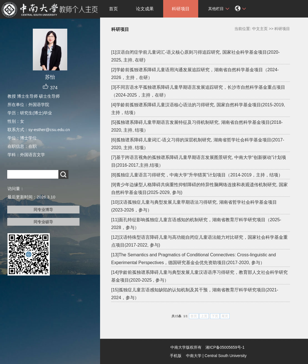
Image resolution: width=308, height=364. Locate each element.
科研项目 (181, 8)
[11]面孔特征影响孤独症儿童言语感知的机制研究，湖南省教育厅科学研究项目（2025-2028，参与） (196, 223)
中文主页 (260, 28)
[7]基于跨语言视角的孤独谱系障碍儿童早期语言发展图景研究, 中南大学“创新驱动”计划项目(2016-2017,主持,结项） (198, 161)
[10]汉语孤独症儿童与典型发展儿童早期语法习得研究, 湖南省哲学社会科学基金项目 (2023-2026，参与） (194, 206)
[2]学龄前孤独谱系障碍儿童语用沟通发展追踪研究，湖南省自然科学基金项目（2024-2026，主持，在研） (195, 73)
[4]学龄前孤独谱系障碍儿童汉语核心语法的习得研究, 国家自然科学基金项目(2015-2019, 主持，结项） (198, 108)
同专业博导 (43, 209)
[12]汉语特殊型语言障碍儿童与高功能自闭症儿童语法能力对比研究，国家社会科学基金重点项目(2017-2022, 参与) (199, 241)
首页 (113, 8)
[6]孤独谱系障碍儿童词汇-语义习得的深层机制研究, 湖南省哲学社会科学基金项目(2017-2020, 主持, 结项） (197, 143)
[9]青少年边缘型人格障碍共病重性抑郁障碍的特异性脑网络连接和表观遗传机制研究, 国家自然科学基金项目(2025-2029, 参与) (199, 188)
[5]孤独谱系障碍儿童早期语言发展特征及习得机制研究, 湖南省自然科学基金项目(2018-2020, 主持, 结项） (197, 126)
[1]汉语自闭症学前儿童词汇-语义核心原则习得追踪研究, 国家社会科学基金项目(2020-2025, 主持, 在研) (195, 56)
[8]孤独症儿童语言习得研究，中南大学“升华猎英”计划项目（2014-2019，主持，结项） (197, 175)
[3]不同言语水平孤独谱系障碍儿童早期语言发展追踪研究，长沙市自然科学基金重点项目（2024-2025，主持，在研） (198, 91)
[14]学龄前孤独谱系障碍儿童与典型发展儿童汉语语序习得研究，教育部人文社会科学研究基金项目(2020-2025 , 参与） (199, 276)
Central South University (226, 355)
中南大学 (194, 355)
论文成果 (145, 8)
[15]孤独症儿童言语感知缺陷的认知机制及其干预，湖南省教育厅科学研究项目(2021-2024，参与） (194, 293)
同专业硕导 (43, 222)
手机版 (176, 355)
